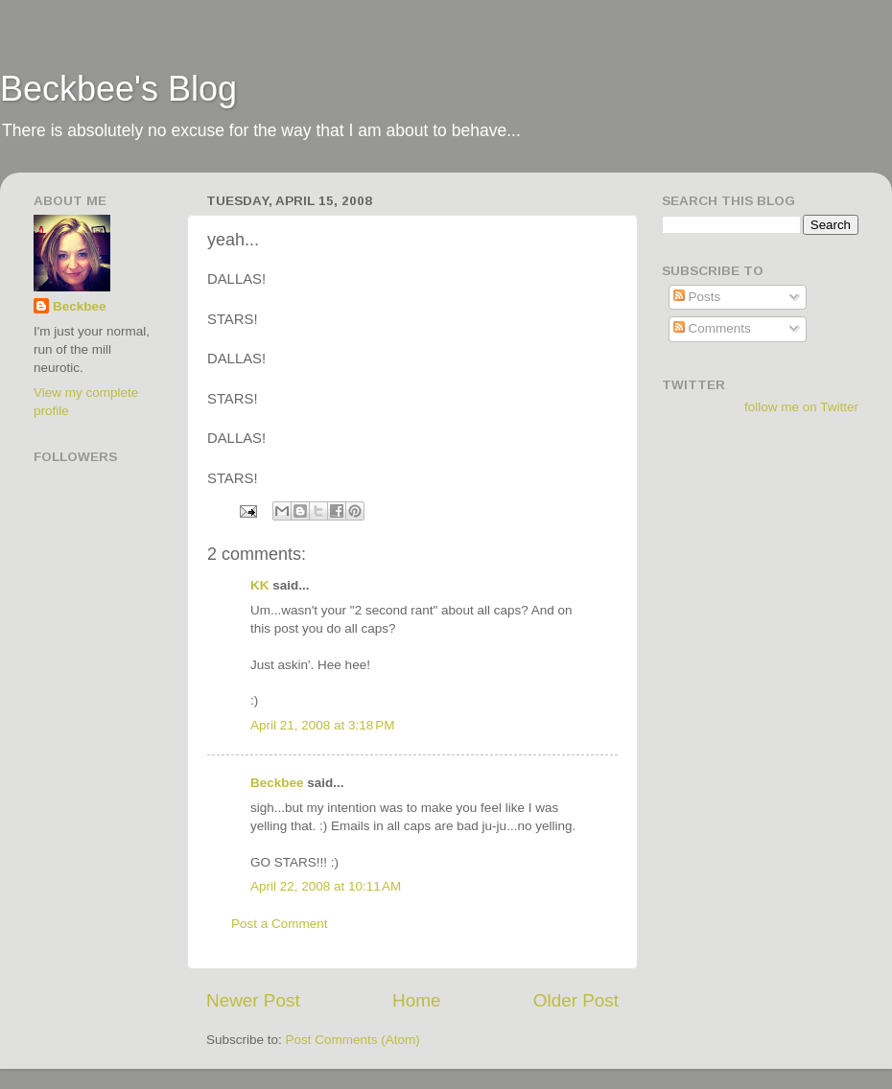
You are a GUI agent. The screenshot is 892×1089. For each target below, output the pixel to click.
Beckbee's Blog (118, 88)
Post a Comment (279, 923)
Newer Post (253, 1000)
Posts (697, 297)
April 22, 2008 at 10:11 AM (325, 886)
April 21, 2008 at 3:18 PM (322, 725)
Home (416, 1000)
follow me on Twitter (801, 407)
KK (260, 585)
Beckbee (277, 783)
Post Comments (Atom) (353, 1039)
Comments (712, 328)
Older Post (576, 1000)
